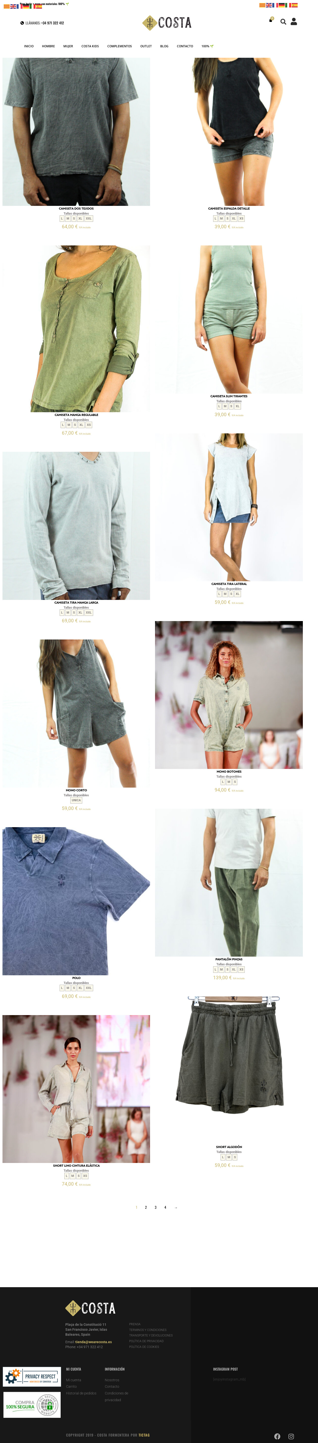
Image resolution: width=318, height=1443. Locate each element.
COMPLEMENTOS (119, 46)
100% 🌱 (207, 46)
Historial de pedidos (81, 1393)
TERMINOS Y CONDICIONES (147, 1330)
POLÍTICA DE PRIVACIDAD (146, 1341)
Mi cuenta (73, 1380)
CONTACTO (185, 46)
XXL (89, 218)
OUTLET (146, 46)
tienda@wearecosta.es (93, 1342)
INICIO (29, 46)
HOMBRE (48, 46)
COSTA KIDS (90, 46)
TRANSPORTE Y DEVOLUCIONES (151, 1335)
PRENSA (135, 1324)
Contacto (112, 1386)
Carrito (71, 1386)
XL (80, 218)
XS (241, 218)
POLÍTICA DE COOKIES (144, 1347)
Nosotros (112, 1380)
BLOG (164, 46)
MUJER (68, 46)
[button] (283, 21)
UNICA (76, 800)
